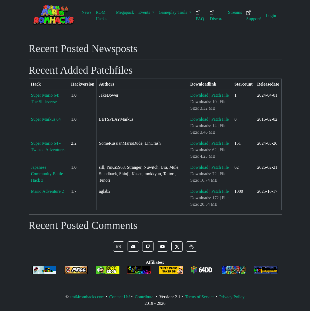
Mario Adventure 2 (47, 191)
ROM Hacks (101, 15)
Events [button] (144, 12)
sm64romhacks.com (87, 297)
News (86, 12)
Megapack (125, 12)
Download (199, 95)
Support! (253, 16)
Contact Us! (119, 297)
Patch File (220, 95)
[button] (118, 246)
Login (271, 15)
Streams (235, 12)
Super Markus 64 (46, 119)
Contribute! (145, 297)
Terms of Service (199, 297)
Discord (217, 16)
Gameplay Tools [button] (173, 12)
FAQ (200, 16)
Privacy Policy (232, 297)
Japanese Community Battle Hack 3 (47, 173)
